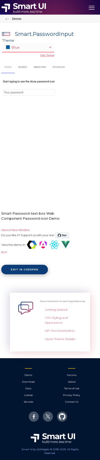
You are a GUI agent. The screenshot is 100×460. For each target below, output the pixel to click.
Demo (28, 375)
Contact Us (71, 401)
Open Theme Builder (60, 339)
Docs (28, 388)
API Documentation (60, 331)
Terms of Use (71, 388)
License (28, 395)
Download (28, 381)
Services (28, 401)
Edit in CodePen (24, 269)
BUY (4, 252)
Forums (71, 375)
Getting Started (56, 309)
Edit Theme (47, 55)
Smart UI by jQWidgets (35, 449)
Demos (13, 18)
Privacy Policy (71, 395)
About (72, 381)
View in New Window (15, 230)
